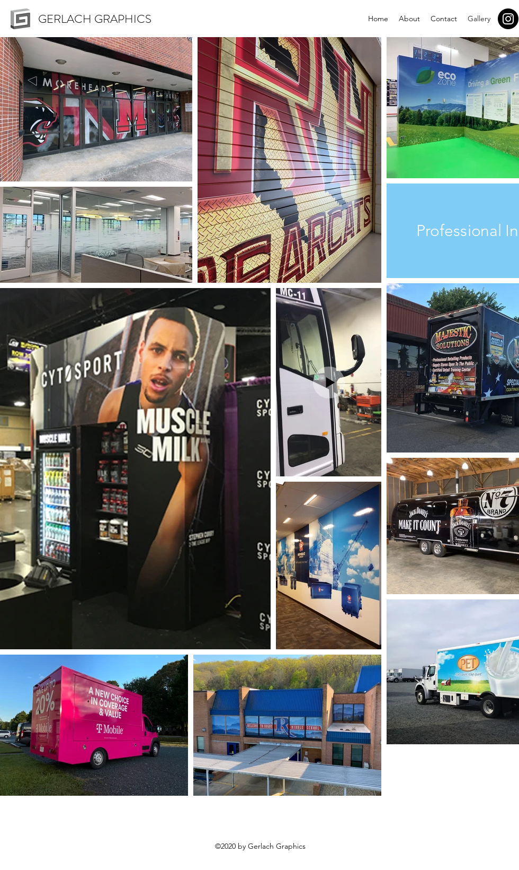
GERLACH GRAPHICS (94, 19)
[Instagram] (508, 18)
